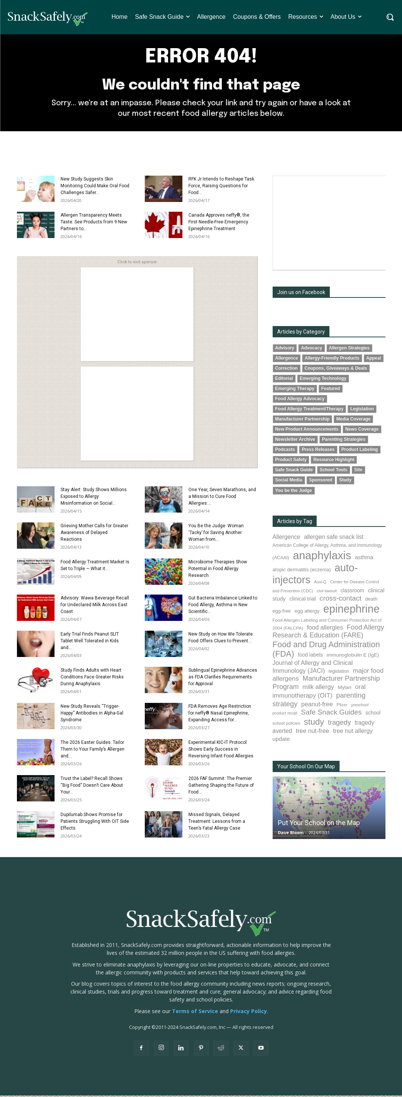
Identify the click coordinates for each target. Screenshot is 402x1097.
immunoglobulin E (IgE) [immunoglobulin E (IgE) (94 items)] (352, 657)
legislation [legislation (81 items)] (339, 673)
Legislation (362, 410)
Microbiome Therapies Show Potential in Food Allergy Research (217, 570)
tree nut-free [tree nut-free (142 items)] (312, 732)
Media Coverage (353, 420)
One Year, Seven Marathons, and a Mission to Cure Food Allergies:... (222, 498)
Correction (286, 369)
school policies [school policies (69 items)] (286, 724)
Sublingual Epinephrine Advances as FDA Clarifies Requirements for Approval (222, 678)
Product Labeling (359, 451)
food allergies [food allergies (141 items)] (325, 628)
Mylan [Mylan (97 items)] (344, 689)
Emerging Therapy (294, 390)
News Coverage (362, 431)
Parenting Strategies (344, 441)
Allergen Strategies (349, 349)
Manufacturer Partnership (302, 420)
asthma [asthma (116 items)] (364, 559)
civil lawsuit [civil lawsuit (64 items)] (327, 592)
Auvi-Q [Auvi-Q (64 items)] (320, 583)
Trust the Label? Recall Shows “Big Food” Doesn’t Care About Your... (92, 786)
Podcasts (285, 451)
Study (345, 481)
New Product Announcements (307, 431)
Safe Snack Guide (294, 471)
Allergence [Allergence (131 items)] (286, 538)
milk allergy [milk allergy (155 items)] (318, 688)
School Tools (333, 471)
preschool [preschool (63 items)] (360, 706)
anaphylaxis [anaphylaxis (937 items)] (322, 557)
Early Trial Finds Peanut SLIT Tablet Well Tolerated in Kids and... (90, 642)
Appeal (373, 359)
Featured (330, 390)
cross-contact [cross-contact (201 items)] (340, 600)
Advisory (284, 349)
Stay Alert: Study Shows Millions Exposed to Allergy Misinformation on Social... (94, 498)
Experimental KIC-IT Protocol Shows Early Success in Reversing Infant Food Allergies (220, 750)
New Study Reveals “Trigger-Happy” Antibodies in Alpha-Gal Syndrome (92, 714)
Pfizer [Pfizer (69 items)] (342, 706)
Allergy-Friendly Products (332, 359)
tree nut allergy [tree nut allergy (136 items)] (353, 732)
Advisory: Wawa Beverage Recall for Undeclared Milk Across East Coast (95, 606)
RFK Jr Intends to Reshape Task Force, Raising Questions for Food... (221, 187)
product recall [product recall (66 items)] (285, 715)
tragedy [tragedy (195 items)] (339, 724)
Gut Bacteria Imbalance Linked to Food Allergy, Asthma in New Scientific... (222, 606)
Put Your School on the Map (319, 824)
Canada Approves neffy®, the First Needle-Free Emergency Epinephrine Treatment (218, 223)
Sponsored (320, 481)
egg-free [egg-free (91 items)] (282, 613)
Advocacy (311, 349)
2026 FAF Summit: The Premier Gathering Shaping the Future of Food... (221, 786)
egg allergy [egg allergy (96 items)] (306, 613)
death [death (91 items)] (371, 600)
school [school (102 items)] (373, 715)
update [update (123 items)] (281, 740)
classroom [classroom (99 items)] (352, 592)
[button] (389, 16)
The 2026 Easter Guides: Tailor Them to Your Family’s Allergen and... (92, 750)
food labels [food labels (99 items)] (310, 657)
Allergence (286, 359)
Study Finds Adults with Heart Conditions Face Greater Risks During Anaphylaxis (92, 678)
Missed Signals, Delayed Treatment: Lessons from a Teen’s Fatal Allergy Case (216, 822)
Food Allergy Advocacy (300, 400)
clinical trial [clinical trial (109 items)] (303, 600)
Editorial (284, 379)
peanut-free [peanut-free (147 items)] (317, 705)
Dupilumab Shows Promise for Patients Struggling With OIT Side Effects (95, 822)
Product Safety (291, 461)
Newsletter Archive (295, 441)
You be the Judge (293, 492)
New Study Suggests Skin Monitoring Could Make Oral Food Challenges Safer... (95, 187)
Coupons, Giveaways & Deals (336, 369)
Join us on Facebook (301, 294)
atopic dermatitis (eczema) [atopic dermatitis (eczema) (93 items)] (302, 571)
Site (358, 471)
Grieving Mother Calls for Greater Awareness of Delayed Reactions (94, 534)
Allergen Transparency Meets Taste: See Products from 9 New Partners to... (94, 223)
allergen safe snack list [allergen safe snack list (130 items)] (333, 538)
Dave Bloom (290, 834)
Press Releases (318, 451)
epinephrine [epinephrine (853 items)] (351, 611)
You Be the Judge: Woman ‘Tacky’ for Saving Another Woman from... (216, 534)
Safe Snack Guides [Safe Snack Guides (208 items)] (331, 714)
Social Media (288, 481)
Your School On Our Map (306, 768)
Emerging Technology (323, 379)
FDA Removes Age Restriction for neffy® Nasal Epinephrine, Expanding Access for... (219, 714)
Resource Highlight (333, 461)
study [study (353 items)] (314, 723)
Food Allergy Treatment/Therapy (309, 410)
